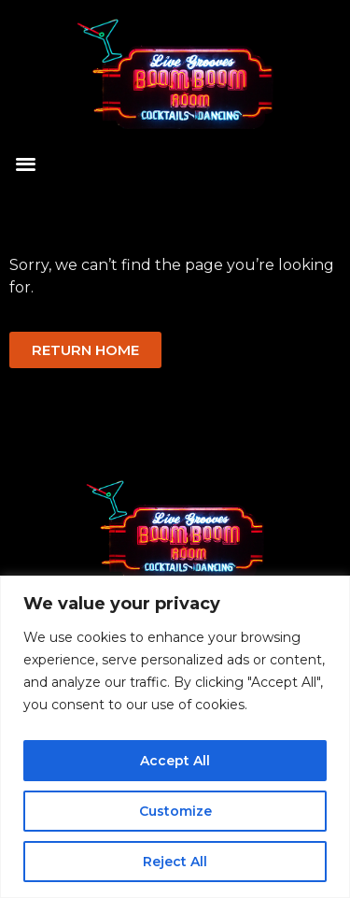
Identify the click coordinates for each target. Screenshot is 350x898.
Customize (175, 811)
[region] (175, 737)
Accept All (175, 760)
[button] (25, 164)
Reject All (175, 861)
